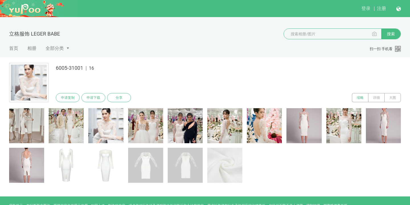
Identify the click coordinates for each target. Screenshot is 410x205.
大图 (392, 98)
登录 (365, 8)
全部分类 (55, 48)
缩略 (360, 98)
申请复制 (68, 98)
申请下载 (93, 98)
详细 (376, 98)
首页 (13, 48)
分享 (119, 98)
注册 (381, 8)
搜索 (391, 34)
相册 (31, 48)
